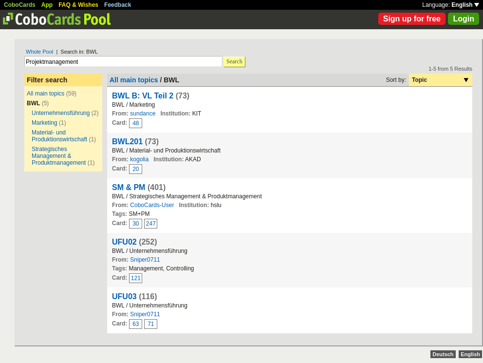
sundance (142, 113)
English (465, 4)
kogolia (139, 159)
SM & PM (128, 187)
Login (463, 19)
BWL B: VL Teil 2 (142, 96)
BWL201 (127, 141)
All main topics (45, 93)
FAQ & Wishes (78, 4)
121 (136, 278)
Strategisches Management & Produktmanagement (59, 156)
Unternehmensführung (62, 113)
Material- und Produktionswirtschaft (59, 136)
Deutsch (442, 354)
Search (234, 61)
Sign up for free (412, 19)
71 (151, 324)
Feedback (117, 4)
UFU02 (124, 242)
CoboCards (20, 4)
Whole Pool (39, 52)
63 (135, 324)
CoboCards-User (152, 205)
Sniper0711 (145, 259)
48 (135, 123)
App (47, 4)
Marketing (44, 122)
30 (135, 223)
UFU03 (124, 296)
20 (135, 169)
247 (151, 223)
